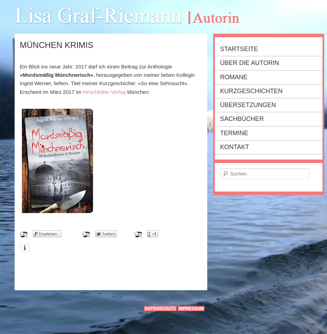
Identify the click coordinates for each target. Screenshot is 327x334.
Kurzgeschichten (251, 91)
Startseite (239, 49)
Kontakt (234, 147)
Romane (234, 77)
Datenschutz (160, 308)
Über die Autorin (249, 62)
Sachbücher (242, 118)
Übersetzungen (248, 104)
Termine (234, 133)
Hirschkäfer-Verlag (104, 92)
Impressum (191, 308)
